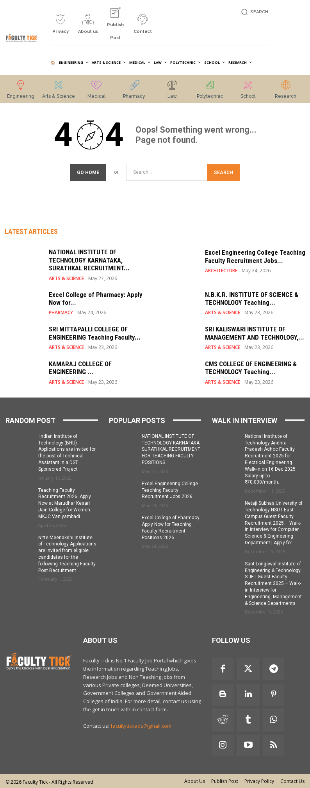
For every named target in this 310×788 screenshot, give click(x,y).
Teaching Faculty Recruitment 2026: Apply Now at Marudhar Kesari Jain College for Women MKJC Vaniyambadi (64, 502)
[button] (253, 12)
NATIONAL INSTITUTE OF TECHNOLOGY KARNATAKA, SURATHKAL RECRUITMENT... (89, 259)
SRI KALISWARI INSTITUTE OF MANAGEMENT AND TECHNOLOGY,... (254, 332)
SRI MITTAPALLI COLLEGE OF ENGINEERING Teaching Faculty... (95, 332)
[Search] (223, 171)
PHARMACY (61, 311)
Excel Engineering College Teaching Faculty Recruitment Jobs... (255, 255)
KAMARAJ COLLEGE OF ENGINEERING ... (80, 366)
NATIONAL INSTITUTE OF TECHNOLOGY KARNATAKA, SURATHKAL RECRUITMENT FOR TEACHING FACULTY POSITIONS (171, 448)
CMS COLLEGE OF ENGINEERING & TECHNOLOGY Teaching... (251, 366)
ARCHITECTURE (221, 269)
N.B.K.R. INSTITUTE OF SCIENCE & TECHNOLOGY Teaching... (251, 297)
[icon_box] (60, 27)
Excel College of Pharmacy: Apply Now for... (96, 297)
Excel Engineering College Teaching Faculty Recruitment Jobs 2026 (170, 489)
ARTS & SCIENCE (66, 277)
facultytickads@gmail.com (140, 724)
